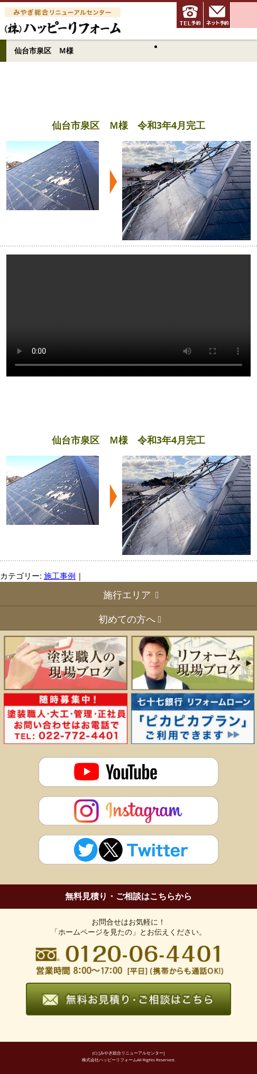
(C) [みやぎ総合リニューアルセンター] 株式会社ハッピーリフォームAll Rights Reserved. (129, 1056)
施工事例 (60, 575)
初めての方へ (127, 619)
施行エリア (126, 594)
